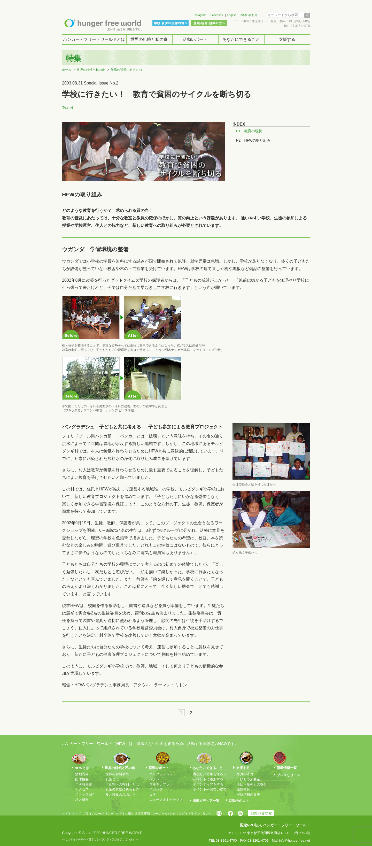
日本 (152, 794)
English (231, 15)
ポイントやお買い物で (210, 789)
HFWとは (82, 768)
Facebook (217, 15)
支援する (287, 39)
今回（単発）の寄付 (252, 784)
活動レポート (195, 39)
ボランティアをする (208, 784)
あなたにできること (241, 39)
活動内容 (82, 774)
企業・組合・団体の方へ (209, 23)
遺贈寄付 (243, 789)
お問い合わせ (248, 15)
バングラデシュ (161, 774)
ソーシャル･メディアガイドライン (176, 814)
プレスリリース (288, 775)
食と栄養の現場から (120, 794)
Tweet (67, 108)
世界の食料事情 (117, 774)
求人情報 (82, 800)
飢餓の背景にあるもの (126, 70)
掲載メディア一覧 (205, 801)
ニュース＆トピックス (166, 800)
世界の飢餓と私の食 (149, 39)
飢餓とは (112, 779)
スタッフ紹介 (85, 794)
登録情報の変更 (248, 794)
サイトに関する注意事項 (133, 814)
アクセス (82, 789)
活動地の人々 (239, 801)
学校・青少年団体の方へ (170, 23)
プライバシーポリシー (98, 814)
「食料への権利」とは (122, 784)
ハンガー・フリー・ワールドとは (94, 39)
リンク (207, 814)
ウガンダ (156, 789)
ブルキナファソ (161, 784)
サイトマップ (71, 814)
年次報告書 (83, 784)
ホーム (66, 70)
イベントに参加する (208, 779)
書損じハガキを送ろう (210, 774)
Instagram (200, 15)
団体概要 (82, 779)
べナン (154, 779)
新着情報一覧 (287, 768)
